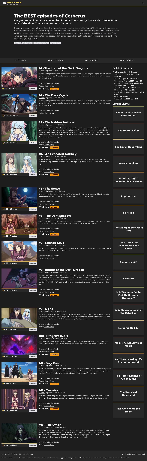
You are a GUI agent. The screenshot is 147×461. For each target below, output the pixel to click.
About (10, 454)
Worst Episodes (55, 60)
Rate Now (32, 88)
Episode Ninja (140, 454)
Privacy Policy (28, 454)
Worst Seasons (127, 60)
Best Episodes (19, 60)
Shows (4, 454)
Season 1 (42, 71)
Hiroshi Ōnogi (49, 86)
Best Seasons (91, 60)
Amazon (54, 89)
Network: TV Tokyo (41, 43)
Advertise (17, 454)
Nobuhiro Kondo (52, 83)
